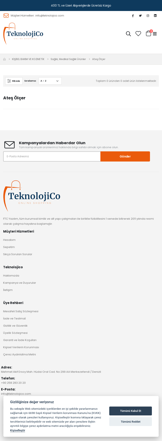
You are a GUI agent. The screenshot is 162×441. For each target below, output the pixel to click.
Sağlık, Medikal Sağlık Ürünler (68, 59)
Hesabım (9, 240)
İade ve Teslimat (14, 318)
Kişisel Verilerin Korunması (21, 347)
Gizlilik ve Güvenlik (15, 326)
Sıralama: (30, 80)
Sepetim (9, 247)
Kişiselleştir (17, 430)
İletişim (8, 290)
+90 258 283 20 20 (13, 383)
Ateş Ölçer (98, 59)
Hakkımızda (11, 276)
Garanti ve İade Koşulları (19, 340)
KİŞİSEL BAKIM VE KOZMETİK (28, 59)
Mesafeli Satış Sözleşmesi (20, 311)
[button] (128, 34)
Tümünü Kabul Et (130, 410)
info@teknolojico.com (49, 16)
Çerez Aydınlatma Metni (19, 354)
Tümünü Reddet (130, 421)
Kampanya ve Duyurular (19, 283)
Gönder (125, 156)
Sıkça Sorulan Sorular (17, 254)
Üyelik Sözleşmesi (15, 333)
